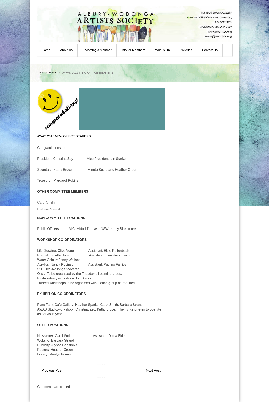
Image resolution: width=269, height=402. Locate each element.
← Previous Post (49, 370)
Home (46, 50)
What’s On (162, 50)
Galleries (186, 50)
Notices (53, 72)
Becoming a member (96, 50)
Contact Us (210, 50)
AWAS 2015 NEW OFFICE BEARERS (64, 136)
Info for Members (133, 50)
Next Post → (155, 370)
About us (66, 50)
